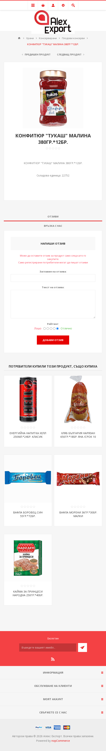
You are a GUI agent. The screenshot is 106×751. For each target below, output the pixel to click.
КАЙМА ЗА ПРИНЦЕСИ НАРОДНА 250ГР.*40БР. (28, 593)
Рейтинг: (53, 324)
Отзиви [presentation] (53, 216)
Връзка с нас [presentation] (53, 226)
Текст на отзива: (53, 287)
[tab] (53, 216)
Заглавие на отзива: (53, 271)
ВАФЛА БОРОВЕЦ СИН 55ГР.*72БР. (28, 514)
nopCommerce (60, 740)
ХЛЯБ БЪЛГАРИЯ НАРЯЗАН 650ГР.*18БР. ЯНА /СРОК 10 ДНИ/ (78, 436)
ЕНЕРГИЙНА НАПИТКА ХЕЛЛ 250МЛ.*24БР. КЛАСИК (27, 434)
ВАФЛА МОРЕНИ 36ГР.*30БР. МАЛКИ (78, 514)
